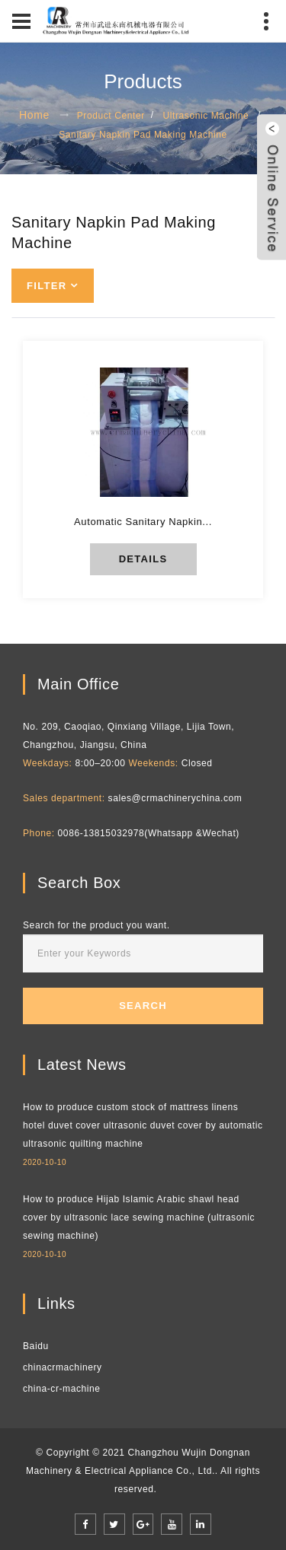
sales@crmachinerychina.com (175, 798)
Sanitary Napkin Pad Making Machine (143, 134)
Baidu (36, 1346)
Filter (46, 285)
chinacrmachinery (62, 1367)
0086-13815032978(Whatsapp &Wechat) (148, 833)
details (143, 559)
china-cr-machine (62, 1388)
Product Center (111, 115)
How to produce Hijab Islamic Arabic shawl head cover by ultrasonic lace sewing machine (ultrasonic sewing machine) (139, 1217)
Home (34, 115)
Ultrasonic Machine (205, 115)
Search (143, 1005)
